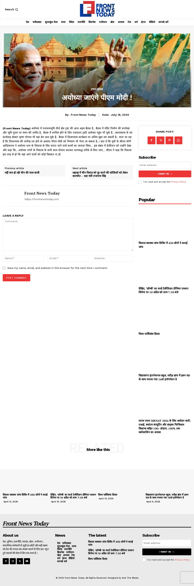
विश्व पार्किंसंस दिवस (149, 334)
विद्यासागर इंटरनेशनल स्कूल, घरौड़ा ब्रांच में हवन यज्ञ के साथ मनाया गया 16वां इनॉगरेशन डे (164, 377)
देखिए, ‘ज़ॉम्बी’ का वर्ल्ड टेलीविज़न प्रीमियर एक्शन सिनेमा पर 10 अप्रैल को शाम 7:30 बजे (163, 290)
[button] (12, 9)
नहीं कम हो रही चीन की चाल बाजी (22, 172)
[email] (165, 165)
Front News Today (83, 114)
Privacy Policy (178, 182)
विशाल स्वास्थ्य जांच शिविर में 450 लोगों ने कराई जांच (25, 496)
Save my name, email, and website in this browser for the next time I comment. (57, 268)
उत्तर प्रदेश (97, 89)
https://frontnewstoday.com (41, 199)
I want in (165, 173)
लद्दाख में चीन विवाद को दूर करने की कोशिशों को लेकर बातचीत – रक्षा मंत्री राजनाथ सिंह (100, 174)
